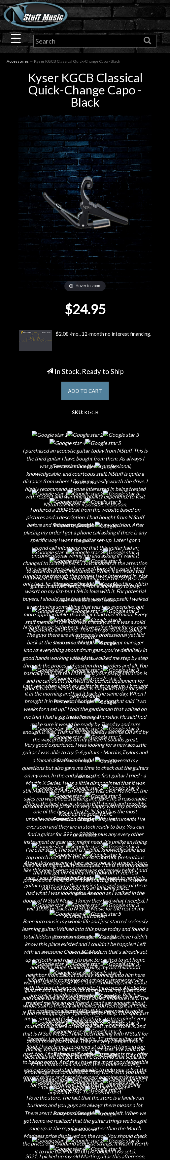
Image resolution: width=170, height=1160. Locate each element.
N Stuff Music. (28, 1148)
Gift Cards (85, 959)
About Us (85, 783)
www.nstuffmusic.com (91, 1077)
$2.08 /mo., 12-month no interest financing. (85, 340)
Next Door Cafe (85, 818)
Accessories (18, 61)
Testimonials (85, 970)
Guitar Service (85, 864)
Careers (85, 806)
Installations (85, 853)
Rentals (85, 841)
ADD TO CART (85, 391)
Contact (85, 795)
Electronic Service (85, 876)
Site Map (85, 982)
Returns (85, 936)
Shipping (85, 924)
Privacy (85, 947)
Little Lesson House (85, 830)
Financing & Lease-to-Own (85, 913)
